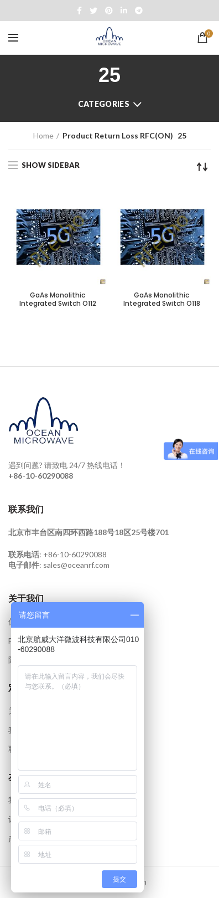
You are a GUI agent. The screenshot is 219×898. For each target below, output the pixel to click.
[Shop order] (202, 166)
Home (43, 135)
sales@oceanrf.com (76, 564)
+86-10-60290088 (75, 554)
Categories (103, 104)
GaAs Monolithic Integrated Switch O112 (57, 299)
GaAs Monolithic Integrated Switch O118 (161, 299)
